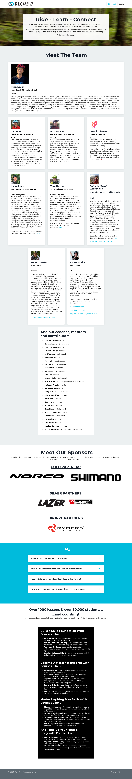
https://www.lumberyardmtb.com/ (84, 315)
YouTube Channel (105, 243)
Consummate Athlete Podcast (43, 319)
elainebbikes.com (77, 308)
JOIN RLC (112, 4)
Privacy (121, 776)
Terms (113, 776)
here (21, 237)
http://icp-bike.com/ (78, 312)
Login (121, 4)
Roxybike (93, 243)
